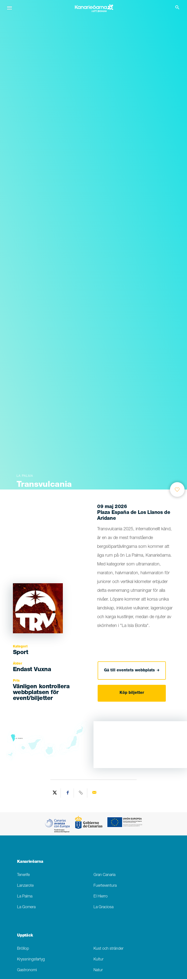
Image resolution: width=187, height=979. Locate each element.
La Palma (24, 897)
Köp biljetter (132, 693)
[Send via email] (94, 793)
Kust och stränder (108, 949)
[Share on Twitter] (55, 793)
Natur (98, 970)
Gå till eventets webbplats (131, 670)
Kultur (98, 960)
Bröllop (23, 949)
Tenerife (23, 875)
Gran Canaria (104, 875)
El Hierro (101, 897)
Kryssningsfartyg (31, 960)
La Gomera (26, 907)
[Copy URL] (81, 793)
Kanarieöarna (30, 862)
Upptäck (25, 936)
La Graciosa (103, 907)
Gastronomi (27, 970)
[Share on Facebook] (68, 793)
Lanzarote (25, 886)
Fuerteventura (105, 886)
